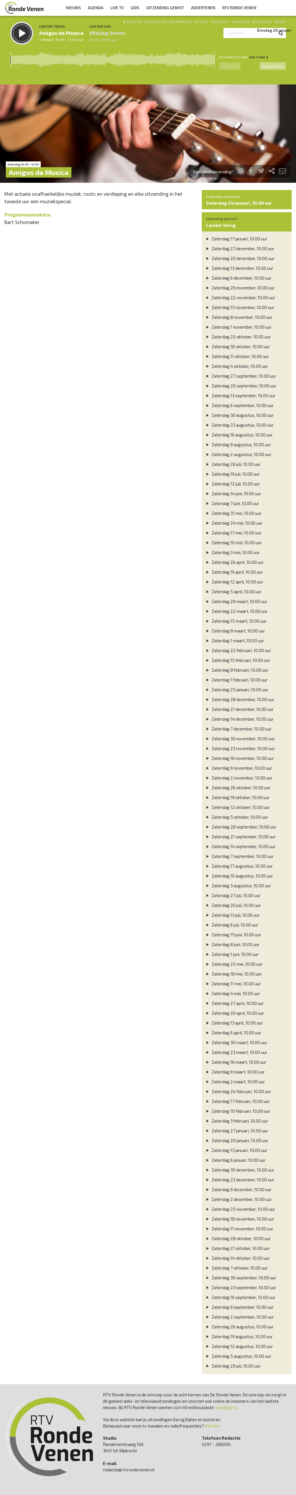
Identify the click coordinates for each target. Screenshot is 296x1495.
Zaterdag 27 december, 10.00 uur (239, 248)
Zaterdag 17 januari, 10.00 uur (236, 238)
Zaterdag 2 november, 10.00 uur (239, 777)
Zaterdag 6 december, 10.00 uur (238, 277)
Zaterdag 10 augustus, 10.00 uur (239, 875)
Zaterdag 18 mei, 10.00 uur (233, 973)
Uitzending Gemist (165, 7)
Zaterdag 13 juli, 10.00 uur (232, 915)
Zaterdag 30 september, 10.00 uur (240, 1277)
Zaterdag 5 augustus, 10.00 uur (238, 1356)
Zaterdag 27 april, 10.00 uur (234, 1003)
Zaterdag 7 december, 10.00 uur (238, 728)
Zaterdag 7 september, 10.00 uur (239, 856)
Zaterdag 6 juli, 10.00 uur (231, 924)
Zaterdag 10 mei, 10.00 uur (233, 542)
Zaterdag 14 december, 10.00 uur (239, 719)
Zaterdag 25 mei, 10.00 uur (234, 964)
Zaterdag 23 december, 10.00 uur (239, 1179)
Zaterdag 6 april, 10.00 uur (233, 1032)
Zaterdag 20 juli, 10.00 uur (233, 905)
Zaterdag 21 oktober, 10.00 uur (237, 1248)
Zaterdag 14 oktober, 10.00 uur (237, 1258)
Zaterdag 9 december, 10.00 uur (238, 1189)
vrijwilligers (226, 1407)
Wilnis (280, 22)
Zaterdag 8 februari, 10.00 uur (237, 670)
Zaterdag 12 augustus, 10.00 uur (239, 1346)
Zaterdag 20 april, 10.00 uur (234, 1013)
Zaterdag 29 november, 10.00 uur (240, 287)
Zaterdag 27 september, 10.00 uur (240, 376)
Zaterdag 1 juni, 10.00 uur (232, 954)
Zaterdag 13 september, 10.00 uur (240, 395)
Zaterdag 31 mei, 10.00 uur (233, 513)
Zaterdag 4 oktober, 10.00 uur (236, 366)
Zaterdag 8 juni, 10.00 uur (232, 944)
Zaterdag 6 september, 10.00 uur (239, 405)
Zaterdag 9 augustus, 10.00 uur (238, 444)
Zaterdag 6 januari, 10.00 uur (235, 1160)
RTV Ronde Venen (239, 7)
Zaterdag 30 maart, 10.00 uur (236, 1042)
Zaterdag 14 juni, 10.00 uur (233, 493)
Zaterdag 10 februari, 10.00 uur (237, 1111)
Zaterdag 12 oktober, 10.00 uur (237, 807)
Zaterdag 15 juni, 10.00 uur (233, 934)
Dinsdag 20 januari (274, 30)
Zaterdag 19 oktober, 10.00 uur (237, 797)
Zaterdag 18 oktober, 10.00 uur (237, 346)
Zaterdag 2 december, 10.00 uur (238, 1199)
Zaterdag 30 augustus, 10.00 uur (239, 415)
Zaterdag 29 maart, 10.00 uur (236, 601)
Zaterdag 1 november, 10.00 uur (238, 326)
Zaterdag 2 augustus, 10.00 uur (238, 454)
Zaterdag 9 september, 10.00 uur (239, 1307)
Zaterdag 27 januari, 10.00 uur (236, 1130)
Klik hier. (213, 1425)
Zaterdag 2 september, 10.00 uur (239, 1316)
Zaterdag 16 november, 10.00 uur (239, 758)
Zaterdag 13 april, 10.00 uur (234, 1022)
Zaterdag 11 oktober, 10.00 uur (237, 356)
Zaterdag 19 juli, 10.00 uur (232, 474)
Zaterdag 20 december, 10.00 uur (240, 258)
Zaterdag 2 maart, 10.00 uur (235, 1081)
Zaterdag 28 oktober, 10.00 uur (238, 1238)
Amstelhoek (156, 22)
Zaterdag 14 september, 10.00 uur (240, 846)
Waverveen (262, 22)
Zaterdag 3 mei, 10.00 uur (232, 552)
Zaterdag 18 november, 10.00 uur (239, 1218)
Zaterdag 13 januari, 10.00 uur (236, 1150)
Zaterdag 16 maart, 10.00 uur (236, 1062)
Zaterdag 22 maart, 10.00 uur (236, 611)
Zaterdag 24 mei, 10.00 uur (234, 523)
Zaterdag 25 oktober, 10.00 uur (238, 336)
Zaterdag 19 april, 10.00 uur (234, 572)
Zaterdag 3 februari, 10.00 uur (236, 1120)
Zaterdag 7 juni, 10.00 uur (232, 503)
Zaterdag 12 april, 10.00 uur (234, 581)
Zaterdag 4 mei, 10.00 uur (232, 993)
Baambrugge (181, 22)
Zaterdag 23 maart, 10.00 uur (236, 1052)
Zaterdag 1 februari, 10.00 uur (236, 679)
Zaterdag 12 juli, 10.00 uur (232, 483)
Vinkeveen (241, 22)
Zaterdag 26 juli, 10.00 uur (233, 464)
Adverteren (203, 7)
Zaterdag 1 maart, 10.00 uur (234, 640)
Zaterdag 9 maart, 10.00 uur (235, 1071)
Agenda (95, 7)
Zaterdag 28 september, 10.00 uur (241, 826)
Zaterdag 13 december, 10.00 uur (239, 268)
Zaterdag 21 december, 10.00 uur (239, 709)
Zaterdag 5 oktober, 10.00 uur (236, 817)
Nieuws (73, 7)
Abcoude (135, 22)
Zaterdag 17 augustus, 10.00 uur (239, 866)
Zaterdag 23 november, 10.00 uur (240, 748)
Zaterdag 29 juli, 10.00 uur (233, 1365)
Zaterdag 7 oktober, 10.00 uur (236, 1267)
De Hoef (201, 22)
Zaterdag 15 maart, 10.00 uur (236, 621)
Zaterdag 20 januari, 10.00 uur (237, 1140)
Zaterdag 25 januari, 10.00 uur (237, 689)
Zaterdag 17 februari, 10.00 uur (237, 1101)
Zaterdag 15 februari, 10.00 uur (237, 660)
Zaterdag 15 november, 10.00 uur (239, 307)
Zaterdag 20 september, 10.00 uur (241, 385)
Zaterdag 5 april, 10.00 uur (233, 591)
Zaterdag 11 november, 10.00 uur (239, 1228)
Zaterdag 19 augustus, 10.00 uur (239, 1336)
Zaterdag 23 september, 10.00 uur (240, 1287)
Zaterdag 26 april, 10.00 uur (234, 562)
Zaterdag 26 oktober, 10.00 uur (238, 787)
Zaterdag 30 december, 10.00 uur (239, 1169)
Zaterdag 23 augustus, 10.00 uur (239, 425)
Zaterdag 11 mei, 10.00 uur (233, 983)
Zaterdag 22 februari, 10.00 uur (238, 650)
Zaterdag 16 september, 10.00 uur (240, 1297)
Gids (135, 7)
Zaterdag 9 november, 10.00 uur (238, 768)
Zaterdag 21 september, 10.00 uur (240, 836)
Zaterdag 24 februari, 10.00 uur (238, 1091)
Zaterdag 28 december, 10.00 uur (240, 699)
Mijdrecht (220, 22)
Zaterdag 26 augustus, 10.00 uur (239, 1326)
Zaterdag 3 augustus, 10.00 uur (238, 885)
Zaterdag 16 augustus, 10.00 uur (239, 434)
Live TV (117, 7)
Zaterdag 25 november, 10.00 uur (240, 1209)
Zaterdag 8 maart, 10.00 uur (235, 630)
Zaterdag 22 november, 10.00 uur (240, 297)
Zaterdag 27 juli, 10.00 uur (233, 895)
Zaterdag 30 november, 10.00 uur (240, 738)
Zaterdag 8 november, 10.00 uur (239, 317)
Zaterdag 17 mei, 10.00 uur (233, 532)
